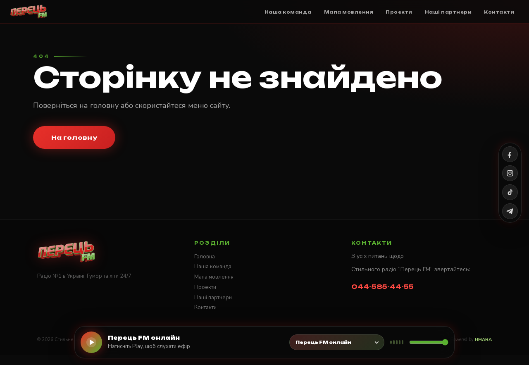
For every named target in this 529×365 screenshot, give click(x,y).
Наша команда (212, 266)
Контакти (205, 307)
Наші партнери (213, 297)
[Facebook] (510, 154)
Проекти (205, 287)
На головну (74, 137)
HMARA (483, 339)
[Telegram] (510, 211)
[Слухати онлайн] (91, 342)
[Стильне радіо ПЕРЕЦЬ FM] (29, 11)
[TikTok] (510, 192)
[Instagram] (510, 173)
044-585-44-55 (382, 287)
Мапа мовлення (214, 277)
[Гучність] (428, 342)
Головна (204, 256)
